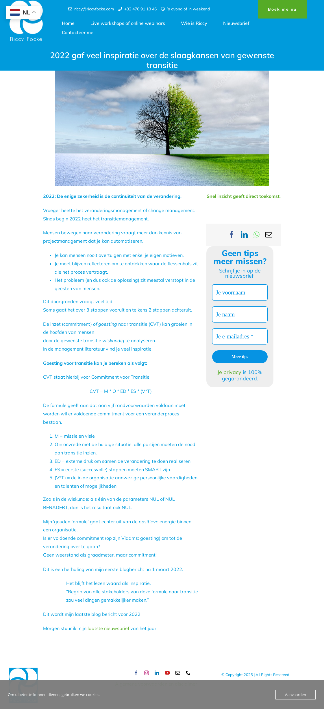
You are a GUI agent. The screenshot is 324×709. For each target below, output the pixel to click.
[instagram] (146, 673)
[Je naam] (240, 314)
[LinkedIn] (244, 235)
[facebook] (136, 673)
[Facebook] (231, 235)
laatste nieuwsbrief (107, 628)
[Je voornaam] (240, 292)
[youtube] (167, 673)
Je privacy (230, 372)
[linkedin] (157, 673)
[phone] (188, 673)
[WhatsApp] (256, 235)
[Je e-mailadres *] (240, 336)
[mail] (177, 673)
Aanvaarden (295, 694)
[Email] (268, 235)
